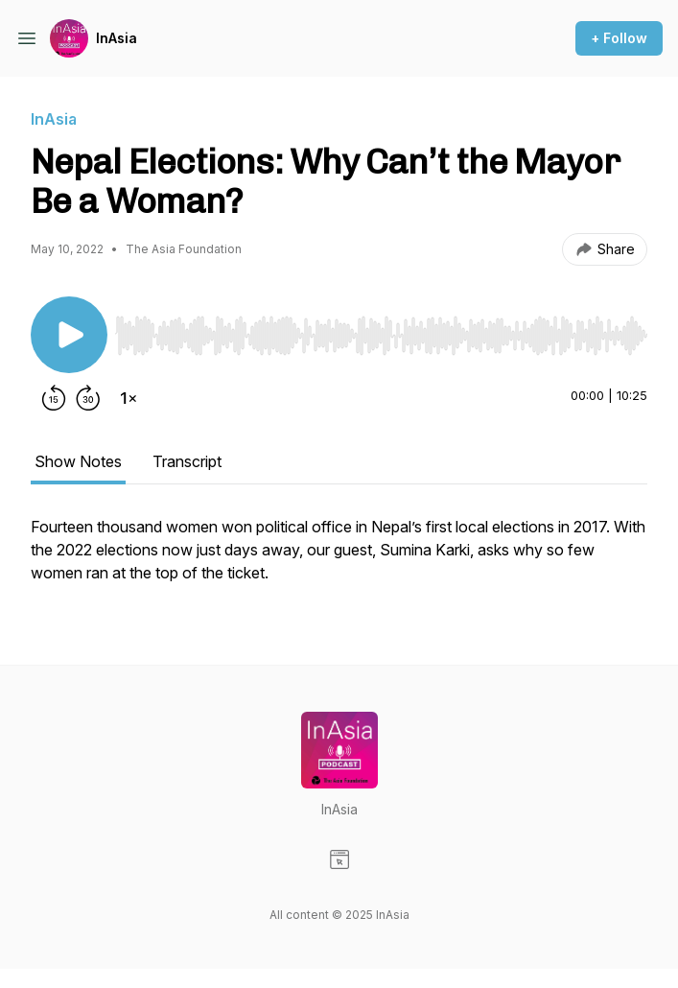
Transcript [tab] (187, 461)
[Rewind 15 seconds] (53, 398)
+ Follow (619, 38)
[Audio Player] (381, 330)
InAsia (116, 38)
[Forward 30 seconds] (88, 398)
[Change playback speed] (128, 398)
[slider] (381, 336)
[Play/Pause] (69, 334)
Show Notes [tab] (78, 461)
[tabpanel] (339, 559)
